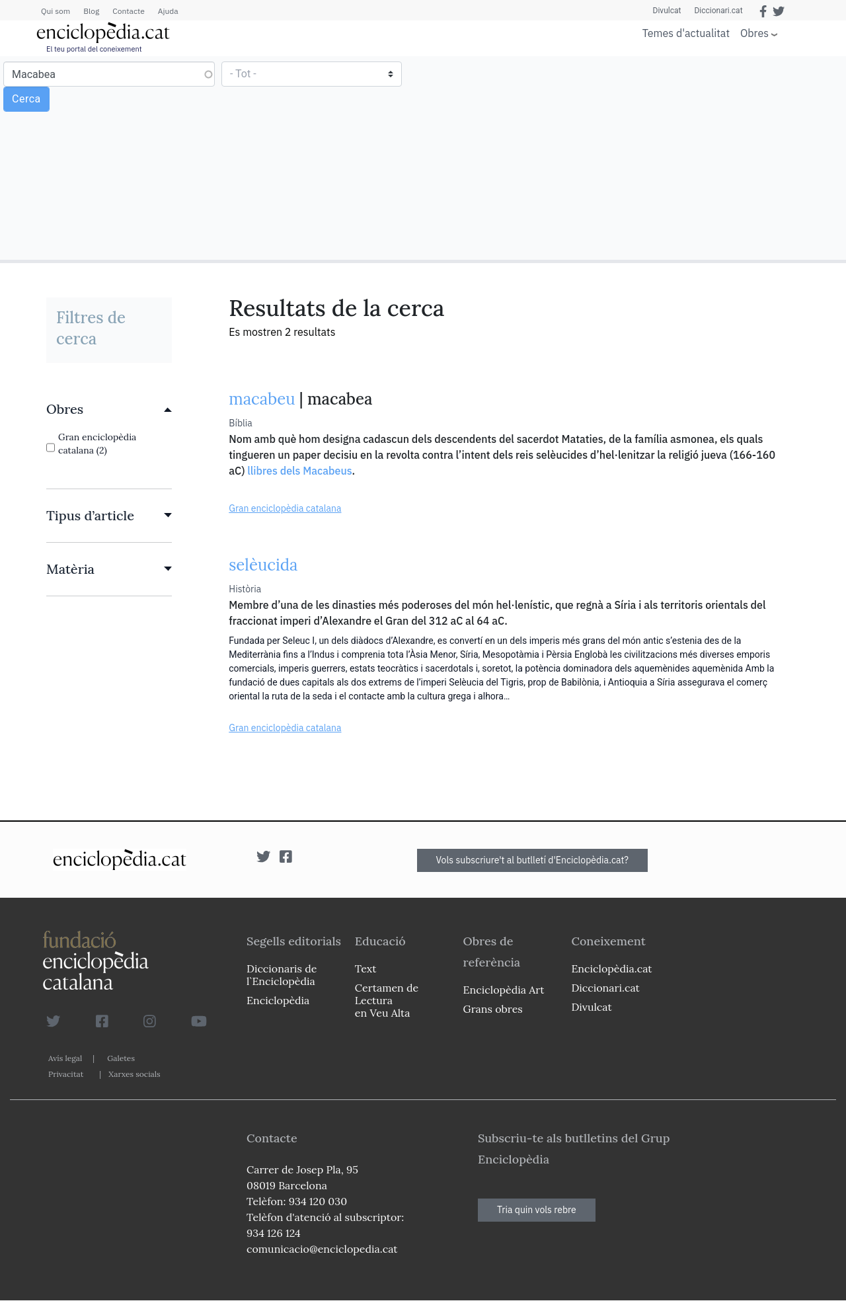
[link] (109, 409)
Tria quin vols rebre (536, 1210)
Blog (91, 11)
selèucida (263, 565)
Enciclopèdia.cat (611, 968)
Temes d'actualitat (686, 33)
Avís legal (65, 1058)
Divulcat (667, 10)
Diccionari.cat (718, 10)
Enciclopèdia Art (504, 989)
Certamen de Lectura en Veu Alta (386, 1000)
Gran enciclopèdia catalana (285, 508)
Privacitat (65, 1074)
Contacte (128, 11)
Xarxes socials (134, 1074)
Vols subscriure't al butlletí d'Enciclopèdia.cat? (532, 860)
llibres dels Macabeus (299, 470)
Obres (754, 32)
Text (366, 968)
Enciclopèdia (278, 1000)
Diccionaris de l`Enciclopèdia (282, 975)
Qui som (55, 11)
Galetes (121, 1058)
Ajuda (168, 11)
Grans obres (493, 1008)
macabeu (262, 399)
